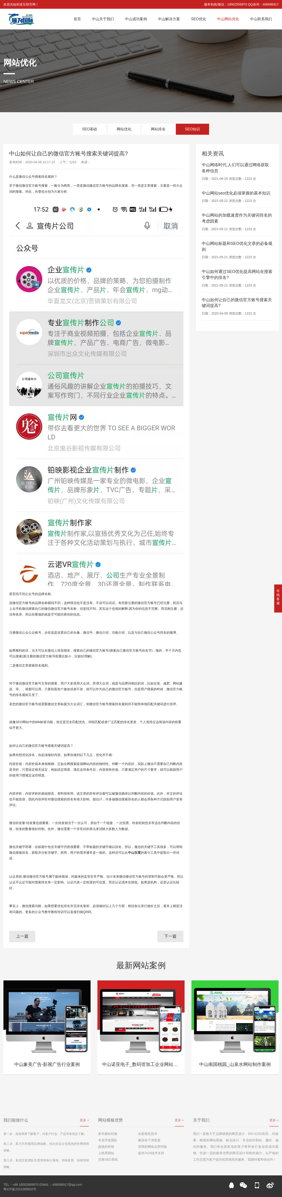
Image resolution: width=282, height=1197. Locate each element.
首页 (77, 19)
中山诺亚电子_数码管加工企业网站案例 (142, 1064)
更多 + (84, 1143)
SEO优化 (198, 19)
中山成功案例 (136, 19)
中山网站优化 (228, 19)
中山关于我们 (103, 19)
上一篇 (22, 936)
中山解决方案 (169, 19)
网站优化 (124, 129)
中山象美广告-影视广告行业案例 (47, 1064)
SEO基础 (89, 129)
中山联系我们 (261, 19)
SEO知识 (192, 129)
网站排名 (158, 129)
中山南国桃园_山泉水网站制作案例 (235, 1064)
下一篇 (170, 936)
